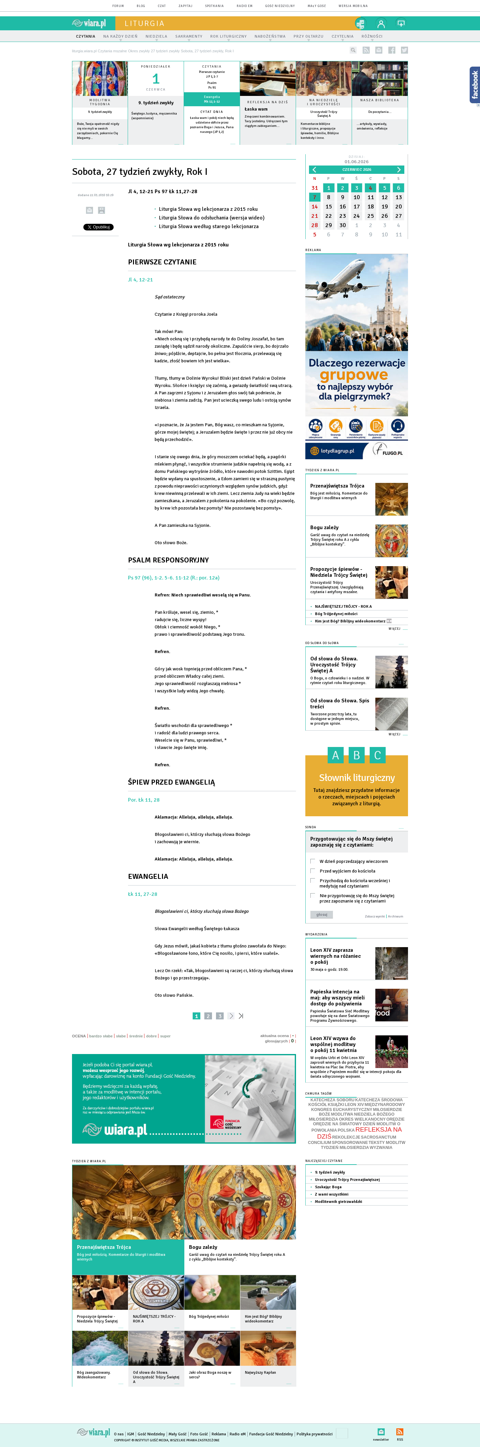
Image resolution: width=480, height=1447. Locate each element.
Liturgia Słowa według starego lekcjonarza (209, 226)
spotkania (214, 6)
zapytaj (186, 6)
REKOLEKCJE (346, 1137)
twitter (404, 50)
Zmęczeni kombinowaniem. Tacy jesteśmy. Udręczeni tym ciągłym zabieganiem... (266, 121)
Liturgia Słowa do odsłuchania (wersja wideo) (212, 217)
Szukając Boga (328, 1187)
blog (141, 6)
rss (366, 50)
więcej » (100, 148)
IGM (130, 1434)
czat (162, 6)
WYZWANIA (381, 1147)
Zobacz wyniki (375, 916)
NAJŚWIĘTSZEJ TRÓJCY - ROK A (343, 606)
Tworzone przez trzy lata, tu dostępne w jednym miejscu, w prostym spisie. (334, 719)
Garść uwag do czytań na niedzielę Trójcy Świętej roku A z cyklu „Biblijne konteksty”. (237, 1257)
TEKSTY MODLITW (387, 1142)
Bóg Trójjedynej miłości (336, 613)
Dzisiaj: (357, 160)
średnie (136, 1036)
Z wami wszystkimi (331, 1194)
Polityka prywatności (315, 1434)
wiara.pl (93, 23)
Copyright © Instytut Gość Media (141, 1440)
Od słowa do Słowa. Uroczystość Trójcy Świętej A (334, 665)
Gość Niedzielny (280, 6)
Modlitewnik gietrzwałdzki (338, 1201)
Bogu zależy (203, 1247)
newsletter (378, 50)
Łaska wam (256, 109)
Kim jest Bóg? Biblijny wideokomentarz (353, 621)
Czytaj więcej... (268, 147)
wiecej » (156, 148)
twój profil (381, 23)
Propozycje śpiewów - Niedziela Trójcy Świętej (338, 572)
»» (242, 1015)
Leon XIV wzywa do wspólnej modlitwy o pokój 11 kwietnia (333, 1044)
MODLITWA (342, 1114)
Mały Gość (317, 6)
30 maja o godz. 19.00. (329, 969)
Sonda (310, 827)
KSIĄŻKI (336, 1104)
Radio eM (245, 6)
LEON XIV (354, 1104)
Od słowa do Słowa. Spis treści (339, 704)
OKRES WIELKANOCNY (362, 1119)
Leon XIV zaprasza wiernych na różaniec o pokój (335, 956)
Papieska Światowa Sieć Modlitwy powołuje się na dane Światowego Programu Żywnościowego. (340, 1016)
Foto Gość (199, 1434)
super (165, 1036)
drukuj (101, 210)
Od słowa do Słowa (322, 643)
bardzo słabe (101, 1036)
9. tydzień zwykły (100, 112)
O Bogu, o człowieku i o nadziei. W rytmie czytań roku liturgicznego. (339, 680)
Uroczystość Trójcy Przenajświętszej (347, 1179)
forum (118, 6)
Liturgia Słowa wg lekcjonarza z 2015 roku (208, 209)
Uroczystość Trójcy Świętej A (323, 114)
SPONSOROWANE (350, 1142)
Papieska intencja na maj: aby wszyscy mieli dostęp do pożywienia (337, 998)
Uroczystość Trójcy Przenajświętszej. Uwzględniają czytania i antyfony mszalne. (336, 587)
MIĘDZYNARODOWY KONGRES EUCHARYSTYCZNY (358, 1107)
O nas (119, 1434)
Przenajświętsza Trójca (104, 1247)
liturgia (145, 23)
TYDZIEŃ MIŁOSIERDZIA (345, 1147)
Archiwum (395, 916)
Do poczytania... (380, 112)
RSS (399, 1430)
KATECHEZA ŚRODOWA (379, 1100)
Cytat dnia (211, 112)
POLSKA (346, 1130)
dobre (151, 1036)
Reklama (219, 1434)
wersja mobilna (353, 6)
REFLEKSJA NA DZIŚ (359, 1133)
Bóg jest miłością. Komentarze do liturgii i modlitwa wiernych (121, 1257)
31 (314, 187)
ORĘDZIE (395, 1119)
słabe (121, 1036)
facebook (391, 50)
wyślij (89, 210)
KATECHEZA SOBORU (333, 1100)
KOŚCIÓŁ (317, 1104)
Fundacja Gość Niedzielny (271, 1434)
